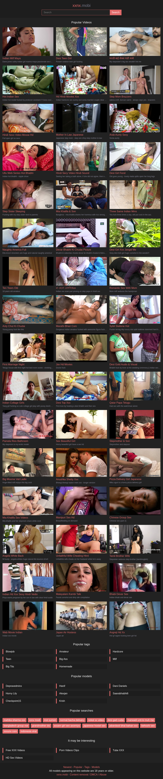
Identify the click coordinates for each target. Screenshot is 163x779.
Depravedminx (14, 686)
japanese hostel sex (94, 725)
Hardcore (118, 651)
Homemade (65, 666)
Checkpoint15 (13, 701)
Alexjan (63, 693)
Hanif (62, 686)
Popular (78, 767)
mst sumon (50, 720)
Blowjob (10, 651)
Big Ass (63, 659)
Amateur (64, 651)
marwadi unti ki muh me (140, 720)
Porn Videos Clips (69, 750)
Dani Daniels (120, 686)
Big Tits (10, 666)
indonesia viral (28, 731)
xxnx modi (34, 720)
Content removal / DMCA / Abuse (88, 774)
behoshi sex (148, 725)
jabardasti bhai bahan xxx (123, 725)
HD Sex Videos (14, 757)
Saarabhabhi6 (120, 693)
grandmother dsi (41, 725)
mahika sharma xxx (14, 720)
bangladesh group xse (16, 725)
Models (96, 767)
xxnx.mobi (62, 774)
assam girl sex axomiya (67, 725)
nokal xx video (96, 720)
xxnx (81, 5)
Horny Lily (11, 693)
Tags (87, 767)
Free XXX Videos (15, 750)
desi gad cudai (116, 720)
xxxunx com (10, 731)
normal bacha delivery (72, 720)
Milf (115, 659)
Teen (8, 659)
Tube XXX (118, 750)
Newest (67, 767)
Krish (62, 701)
